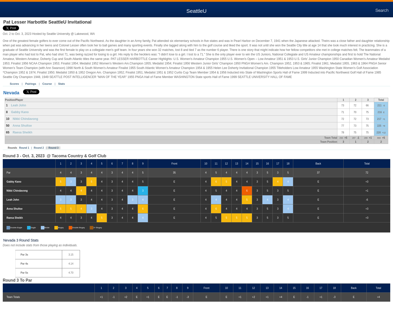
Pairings (30, 83)
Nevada (11, 92)
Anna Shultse (22, 125)
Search (381, 10)
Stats (61, 83)
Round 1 (24, 147)
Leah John (18, 105)
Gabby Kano (20, 112)
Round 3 (53, 147)
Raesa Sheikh (22, 132)
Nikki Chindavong (25, 119)
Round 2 (39, 147)
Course (47, 83)
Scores (14, 83)
